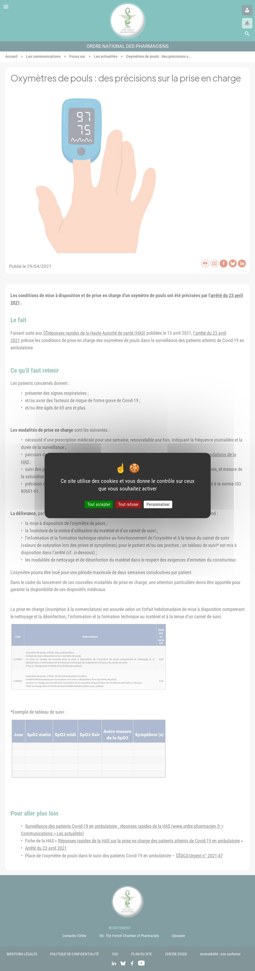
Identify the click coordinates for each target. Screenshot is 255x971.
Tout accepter (98, 504)
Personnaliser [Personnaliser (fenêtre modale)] (158, 504)
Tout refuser (128, 504)
